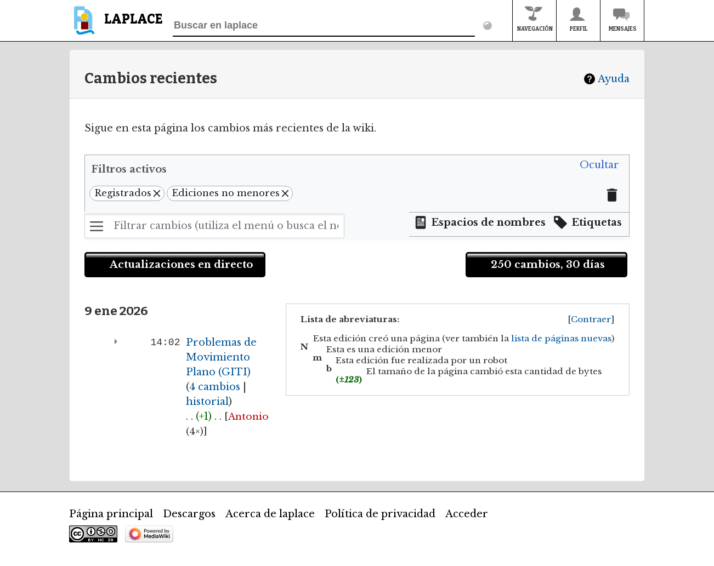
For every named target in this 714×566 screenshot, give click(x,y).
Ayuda (614, 78)
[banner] (116, 25)
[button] (599, 165)
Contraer (591, 319)
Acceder (466, 514)
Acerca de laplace (270, 514)
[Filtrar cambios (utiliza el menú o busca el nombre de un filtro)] (214, 226)
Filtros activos (129, 169)
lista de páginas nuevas (561, 338)
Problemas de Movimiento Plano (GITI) (221, 357)
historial (207, 402)
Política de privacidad (380, 514)
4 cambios (214, 387)
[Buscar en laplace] (324, 26)
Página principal (111, 514)
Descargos (189, 514)
